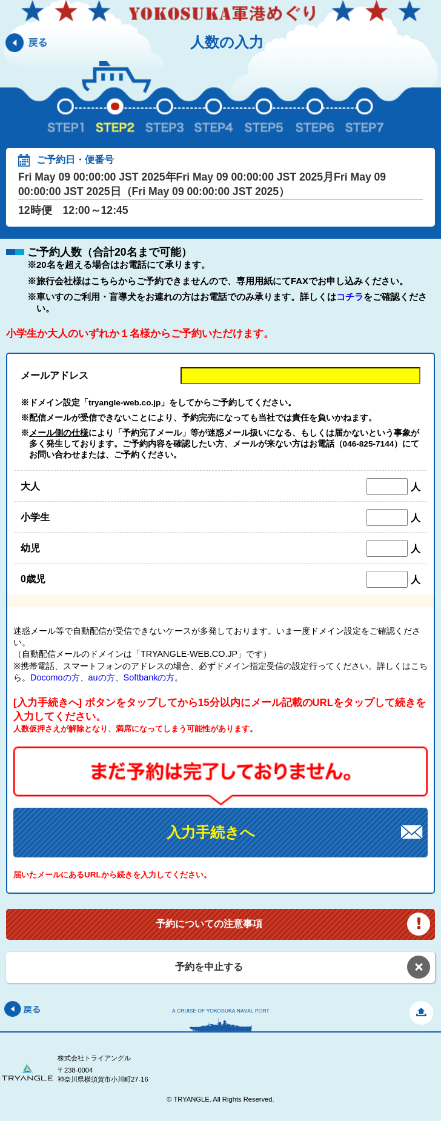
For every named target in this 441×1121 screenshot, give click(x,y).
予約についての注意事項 (209, 924)
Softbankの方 (149, 677)
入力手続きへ (211, 832)
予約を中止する (209, 967)
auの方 (101, 677)
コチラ (349, 296)
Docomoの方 (55, 677)
